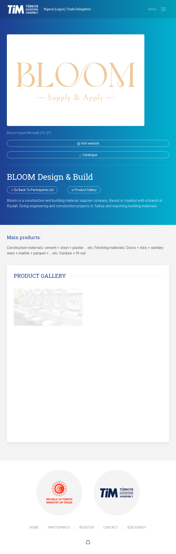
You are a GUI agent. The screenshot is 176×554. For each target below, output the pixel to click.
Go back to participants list (32, 190)
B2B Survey (136, 527)
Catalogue (88, 155)
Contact (110, 527)
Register (86, 527)
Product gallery (84, 190)
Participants (59, 527)
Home (34, 527)
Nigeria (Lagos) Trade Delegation (67, 9)
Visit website (88, 143)
